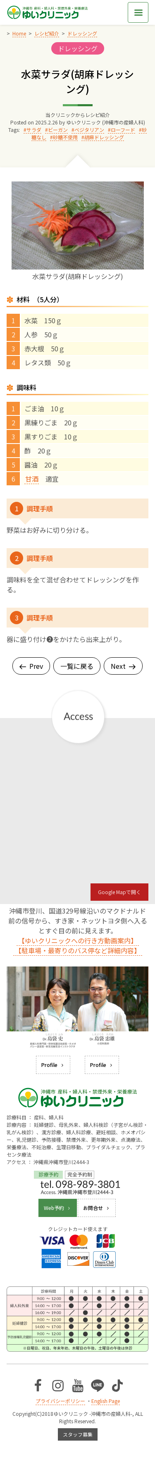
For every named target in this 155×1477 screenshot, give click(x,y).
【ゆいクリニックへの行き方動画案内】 (77, 940)
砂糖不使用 (65, 137)
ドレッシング (78, 48)
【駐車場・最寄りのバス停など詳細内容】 (78, 950)
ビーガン (58, 129)
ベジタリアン (89, 129)
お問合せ (96, 1207)
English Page (105, 1400)
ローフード (123, 129)
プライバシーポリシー (60, 1400)
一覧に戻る (76, 666)
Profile (53, 1064)
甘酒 (31, 479)
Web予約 (58, 1207)
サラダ (33, 129)
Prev (31, 666)
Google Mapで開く (119, 891)
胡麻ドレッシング (104, 137)
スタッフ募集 (78, 1434)
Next (123, 666)
